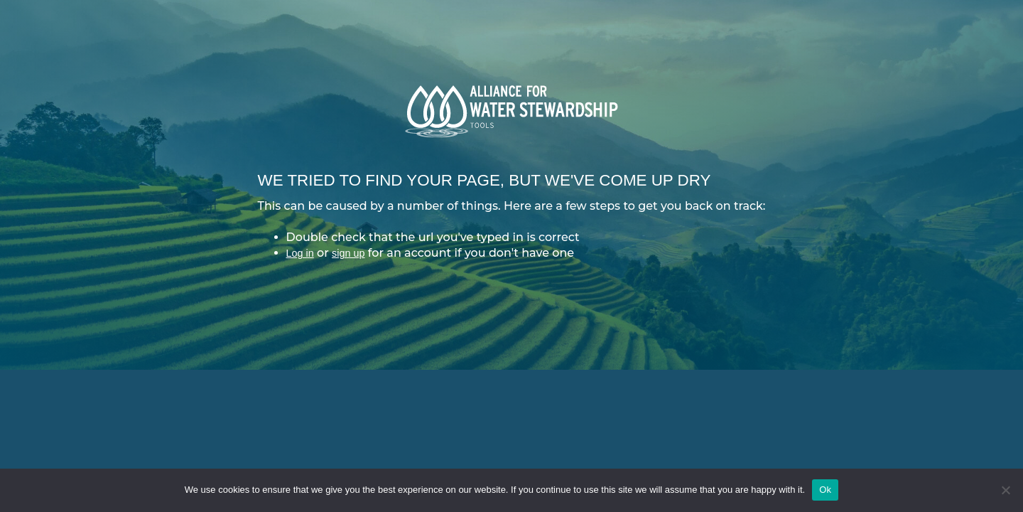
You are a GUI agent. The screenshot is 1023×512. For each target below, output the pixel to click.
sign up (348, 253)
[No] (1005, 490)
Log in (300, 253)
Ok (825, 489)
